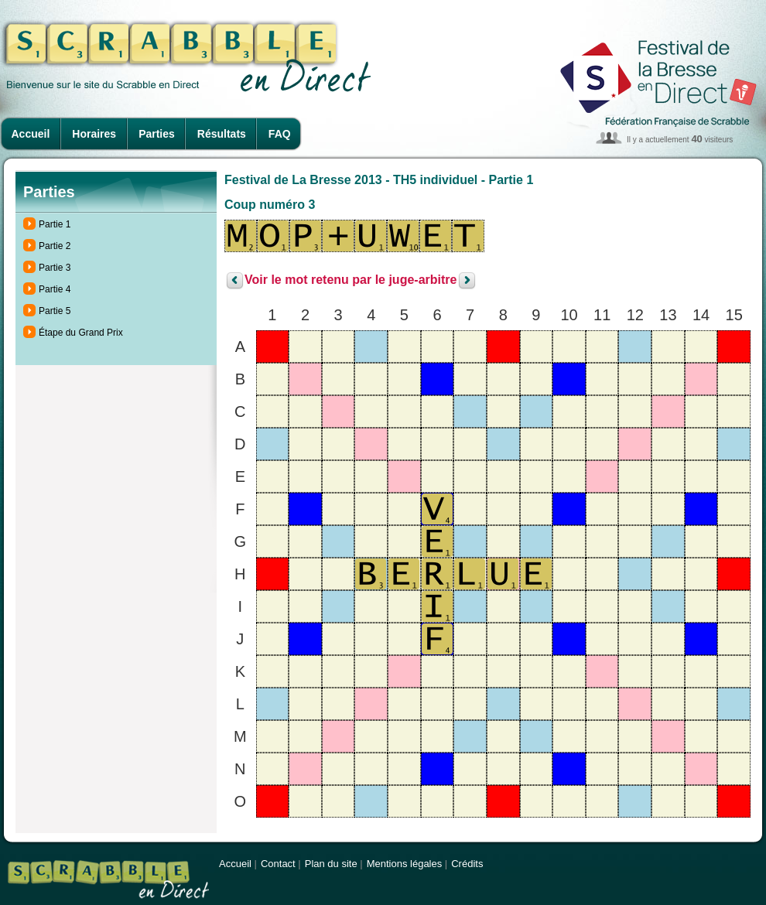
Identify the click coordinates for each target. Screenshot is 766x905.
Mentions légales (405, 863)
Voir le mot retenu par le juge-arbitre (351, 280)
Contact (278, 863)
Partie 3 (54, 267)
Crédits (467, 863)
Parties (156, 134)
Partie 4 (54, 289)
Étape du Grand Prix (81, 332)
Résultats (221, 134)
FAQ (279, 134)
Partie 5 (54, 311)
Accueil (31, 134)
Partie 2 (54, 246)
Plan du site (331, 863)
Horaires (94, 134)
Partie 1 (54, 224)
